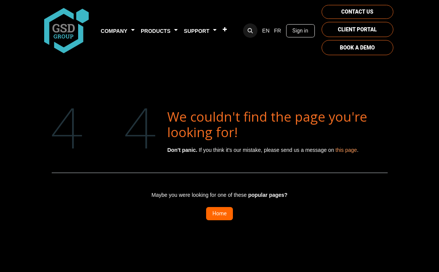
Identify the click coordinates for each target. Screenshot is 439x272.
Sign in (300, 31)
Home (220, 213)
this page (346, 150)
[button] (250, 30)
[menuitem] (118, 31)
